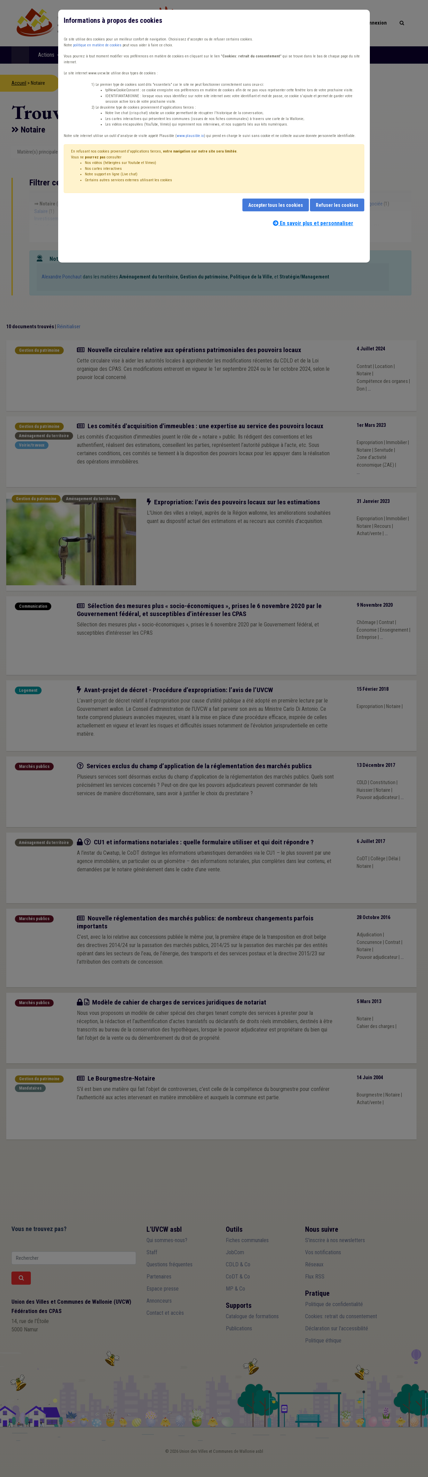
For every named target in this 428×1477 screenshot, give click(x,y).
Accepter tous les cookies (275, 205)
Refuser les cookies (337, 205)
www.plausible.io (190, 136)
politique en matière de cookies (97, 45)
